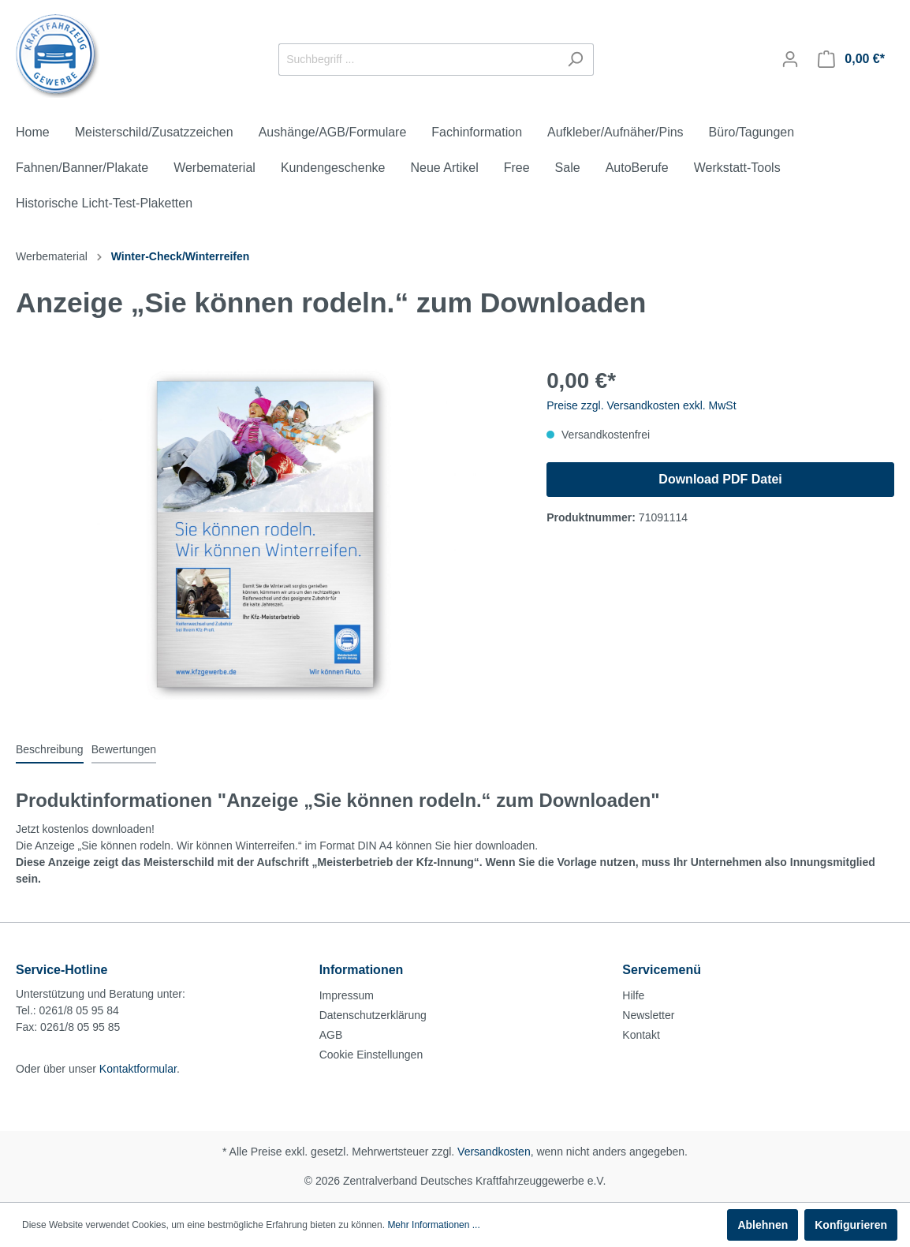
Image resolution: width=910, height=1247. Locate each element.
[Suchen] (575, 59)
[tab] (50, 749)
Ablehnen (762, 1225)
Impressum (346, 995)
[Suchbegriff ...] (418, 59)
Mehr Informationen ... (433, 1224)
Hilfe (633, 995)
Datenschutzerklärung (373, 1015)
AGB (331, 1035)
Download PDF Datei (719, 479)
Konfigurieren (851, 1225)
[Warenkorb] (851, 59)
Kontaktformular (138, 1068)
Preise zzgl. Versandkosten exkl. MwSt (641, 405)
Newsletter (648, 1015)
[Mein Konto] (790, 59)
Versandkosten (494, 1151)
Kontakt (640, 1035)
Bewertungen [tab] (124, 749)
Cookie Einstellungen (371, 1054)
